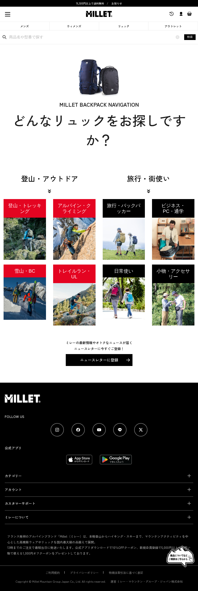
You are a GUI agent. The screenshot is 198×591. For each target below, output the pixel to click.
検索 (190, 37)
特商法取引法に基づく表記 (126, 561)
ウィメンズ (74, 26)
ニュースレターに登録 (99, 348)
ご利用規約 (53, 561)
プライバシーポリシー (84, 561)
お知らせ (117, 3)
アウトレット (173, 26)
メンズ (24, 26)
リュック (123, 26)
